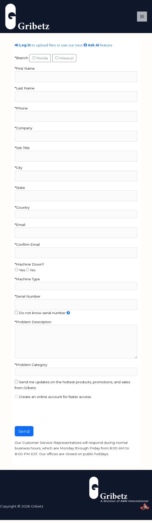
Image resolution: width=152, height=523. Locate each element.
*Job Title (22, 151)
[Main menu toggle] (142, 18)
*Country (22, 210)
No (30, 273)
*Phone (21, 111)
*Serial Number (27, 299)
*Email (20, 228)
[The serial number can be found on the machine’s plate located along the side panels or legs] (68, 316)
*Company (23, 131)
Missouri (64, 61)
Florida (40, 61)
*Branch (21, 61)
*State (20, 191)
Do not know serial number (40, 316)
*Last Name (24, 91)
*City (18, 171)
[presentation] (53, 416)
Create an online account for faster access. (53, 400)
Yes (20, 273)
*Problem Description (33, 325)
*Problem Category (31, 368)
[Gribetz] (30, 18)
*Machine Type (27, 282)
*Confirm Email (27, 247)
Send (24, 434)
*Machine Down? (29, 268)
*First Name (25, 71)
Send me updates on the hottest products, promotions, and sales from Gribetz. (72, 388)
